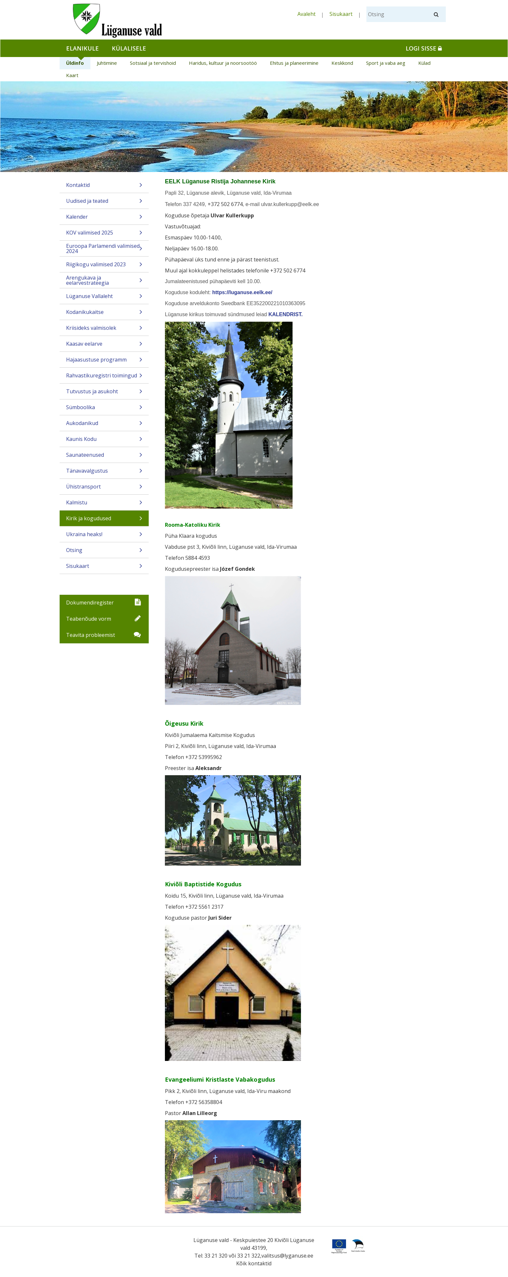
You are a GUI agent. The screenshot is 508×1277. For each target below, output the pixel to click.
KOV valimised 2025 (104, 234)
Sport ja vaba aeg (385, 63)
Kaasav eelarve (104, 345)
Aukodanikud (104, 425)
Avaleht (306, 13)
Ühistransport (104, 488)
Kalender (104, 218)
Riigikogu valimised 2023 (104, 266)
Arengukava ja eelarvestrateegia (104, 281)
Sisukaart (340, 13)
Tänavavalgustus (104, 472)
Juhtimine (107, 63)
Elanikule (82, 48)
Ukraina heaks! (104, 536)
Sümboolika (104, 409)
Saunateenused (104, 457)
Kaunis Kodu (104, 441)
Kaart (72, 75)
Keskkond (342, 63)
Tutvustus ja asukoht (104, 393)
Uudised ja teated (104, 203)
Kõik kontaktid (253, 1263)
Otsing (104, 552)
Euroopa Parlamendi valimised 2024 (104, 249)
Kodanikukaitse (104, 314)
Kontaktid (104, 187)
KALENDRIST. (285, 314)
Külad (424, 63)
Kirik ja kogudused (104, 520)
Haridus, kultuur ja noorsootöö (223, 63)
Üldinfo (75, 63)
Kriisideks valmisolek (104, 330)
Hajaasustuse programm (104, 361)
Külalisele (129, 48)
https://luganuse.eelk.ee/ (242, 292)
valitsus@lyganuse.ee (287, 1255)
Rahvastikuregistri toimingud (104, 377)
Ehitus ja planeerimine (294, 63)
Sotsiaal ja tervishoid (153, 63)
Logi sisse (424, 48)
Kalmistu (104, 504)
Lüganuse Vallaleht (104, 298)
